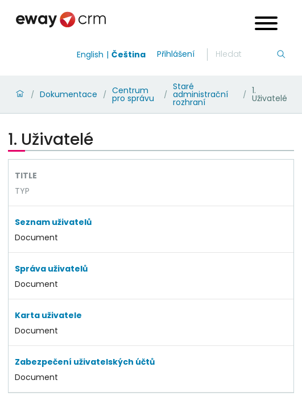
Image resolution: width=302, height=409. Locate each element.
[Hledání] (246, 54)
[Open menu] (266, 24)
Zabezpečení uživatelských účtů (85, 362)
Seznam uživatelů (53, 222)
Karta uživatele (48, 315)
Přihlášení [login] (176, 54)
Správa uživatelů (51, 268)
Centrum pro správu (133, 94)
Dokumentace (68, 94)
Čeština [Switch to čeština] (128, 54)
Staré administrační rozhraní (200, 94)
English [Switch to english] (90, 54)
